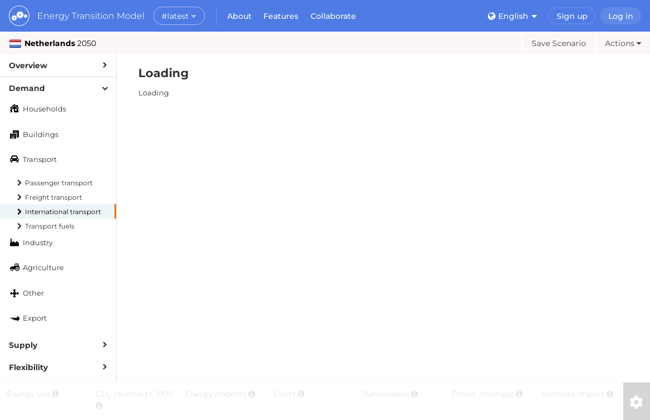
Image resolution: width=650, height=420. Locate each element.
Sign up (572, 16)
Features (280, 16)
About (239, 16)
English (512, 16)
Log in (620, 16)
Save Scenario (559, 43)
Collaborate (333, 16)
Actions (623, 43)
